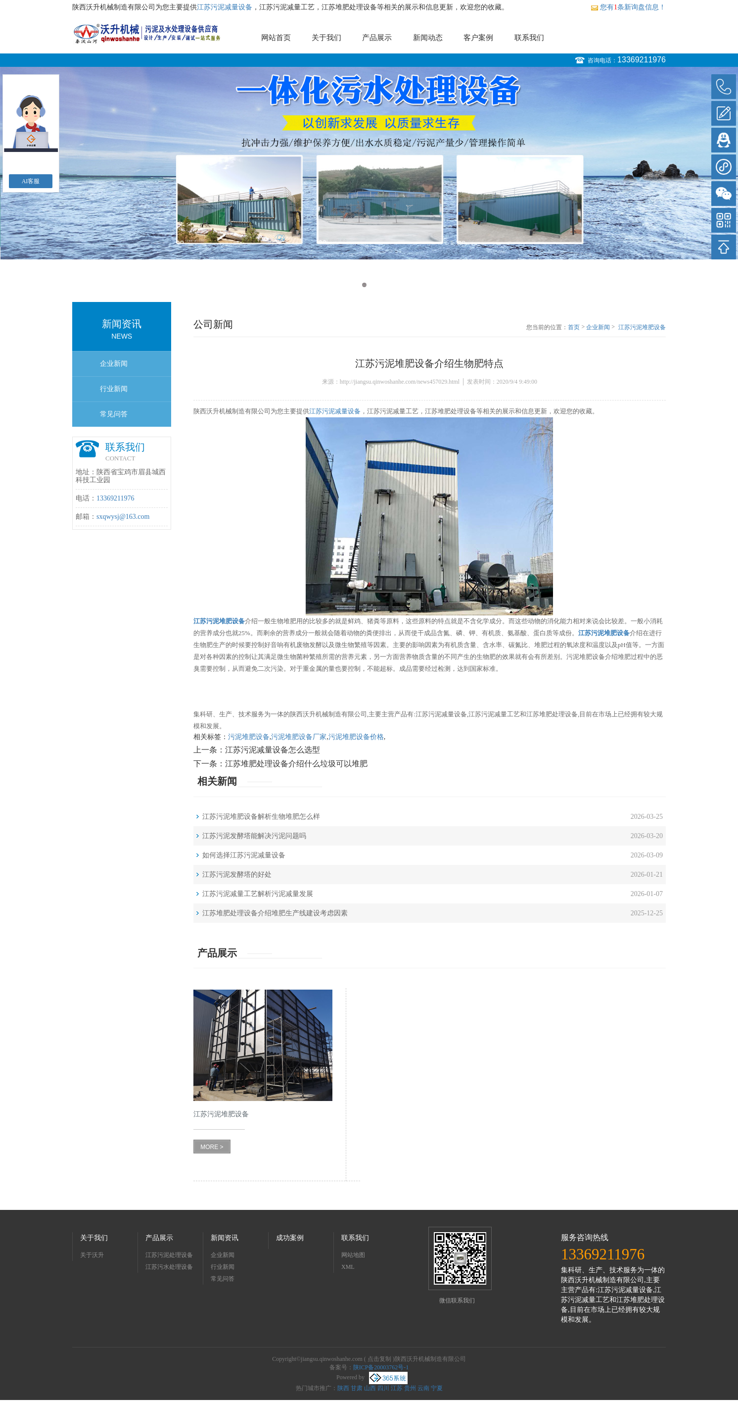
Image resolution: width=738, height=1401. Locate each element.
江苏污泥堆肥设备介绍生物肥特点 (642, 328)
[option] (369, 163)
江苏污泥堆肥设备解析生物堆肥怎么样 (261, 816)
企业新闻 (114, 363)
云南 (423, 1388)
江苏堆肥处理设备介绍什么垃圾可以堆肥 (296, 763)
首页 (574, 327)
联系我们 (529, 38)
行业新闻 (114, 389)
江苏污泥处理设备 (169, 1254)
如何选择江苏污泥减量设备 (243, 855)
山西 (370, 1388)
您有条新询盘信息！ (628, 7)
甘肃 (357, 1388)
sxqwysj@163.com (122, 516)
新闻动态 (428, 38)
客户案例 (478, 38)
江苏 (397, 1388)
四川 (383, 1388)
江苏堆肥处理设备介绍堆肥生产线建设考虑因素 (275, 913)
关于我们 (326, 38)
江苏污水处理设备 (169, 1266)
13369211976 (641, 59)
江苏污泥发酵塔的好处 (237, 874)
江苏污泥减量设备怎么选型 (272, 750)
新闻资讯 (224, 1238)
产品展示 (377, 38)
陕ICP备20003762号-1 (381, 1367)
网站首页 (276, 38)
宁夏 (437, 1388)
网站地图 (353, 1254)
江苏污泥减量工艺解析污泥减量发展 (257, 894)
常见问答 (114, 414)
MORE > (211, 1147)
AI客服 (31, 181)
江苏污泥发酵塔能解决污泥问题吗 (254, 836)
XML (348, 1266)
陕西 (343, 1388)
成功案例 (290, 1238)
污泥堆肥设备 (249, 737)
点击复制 (379, 1358)
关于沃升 (92, 1254)
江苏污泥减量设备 (224, 7)
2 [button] (373, 285)
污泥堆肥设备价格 (356, 737)
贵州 (410, 1388)
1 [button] (364, 285)
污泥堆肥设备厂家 (298, 737)
